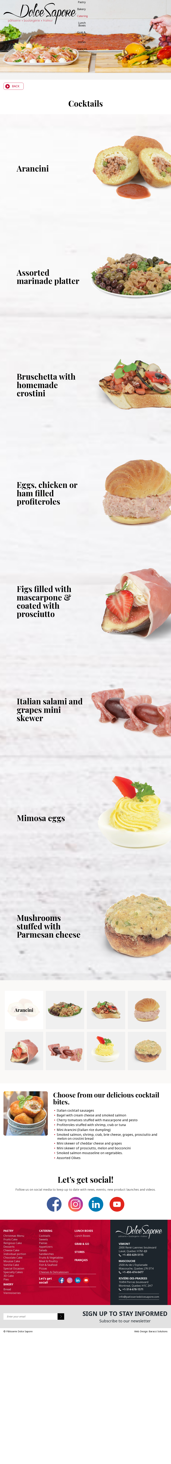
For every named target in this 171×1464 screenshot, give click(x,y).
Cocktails (44, 1230)
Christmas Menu (13, 1230)
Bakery (60, 4)
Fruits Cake (10, 1234)
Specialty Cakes (13, 1267)
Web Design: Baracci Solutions (151, 1326)
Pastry (49, 4)
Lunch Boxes (87, 4)
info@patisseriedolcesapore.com (139, 1291)
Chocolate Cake (12, 1252)
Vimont (124, 1239)
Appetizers (46, 1241)
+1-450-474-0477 (131, 1267)
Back (11, 86)
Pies (6, 1274)
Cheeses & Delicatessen (54, 1267)
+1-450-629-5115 (131, 1249)
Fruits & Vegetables (51, 1252)
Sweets (43, 1234)
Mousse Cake (11, 1256)
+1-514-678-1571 (131, 1284)
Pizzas (43, 1263)
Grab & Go (66, 11)
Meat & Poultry (48, 1256)
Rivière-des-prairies (133, 1273)
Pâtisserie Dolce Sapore (18, 1326)
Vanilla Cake (11, 1259)
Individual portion (14, 1248)
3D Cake (8, 1270)
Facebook (68, 1202)
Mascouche (127, 1256)
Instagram (80, 1202)
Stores (78, 11)
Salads (43, 1245)
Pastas (43, 1238)
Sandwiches (46, 1248)
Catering (71, 4)
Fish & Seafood (48, 1259)
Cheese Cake (11, 1245)
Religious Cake (12, 1238)
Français (90, 11)
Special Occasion (13, 1263)
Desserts (9, 1241)
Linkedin (91, 1202)
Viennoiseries (12, 1287)
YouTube (103, 1202)
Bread (7, 1284)
